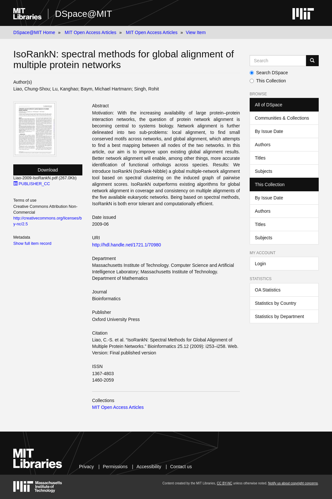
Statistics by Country (275, 303)
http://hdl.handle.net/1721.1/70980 (126, 244)
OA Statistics (267, 289)
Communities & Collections (282, 118)
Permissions (115, 466)
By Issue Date (269, 131)
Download (48, 169)
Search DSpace (269, 72)
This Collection (268, 80)
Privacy (86, 466)
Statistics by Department (279, 316)
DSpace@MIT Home (34, 32)
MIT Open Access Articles (90, 32)
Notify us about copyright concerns (293, 483)
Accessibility (148, 466)
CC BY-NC (224, 483)
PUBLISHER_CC (31, 184)
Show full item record (32, 243)
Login (260, 263)
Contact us (181, 466)
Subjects (263, 171)
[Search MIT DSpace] (278, 60)
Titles (260, 157)
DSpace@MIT (83, 14)
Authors (262, 144)
